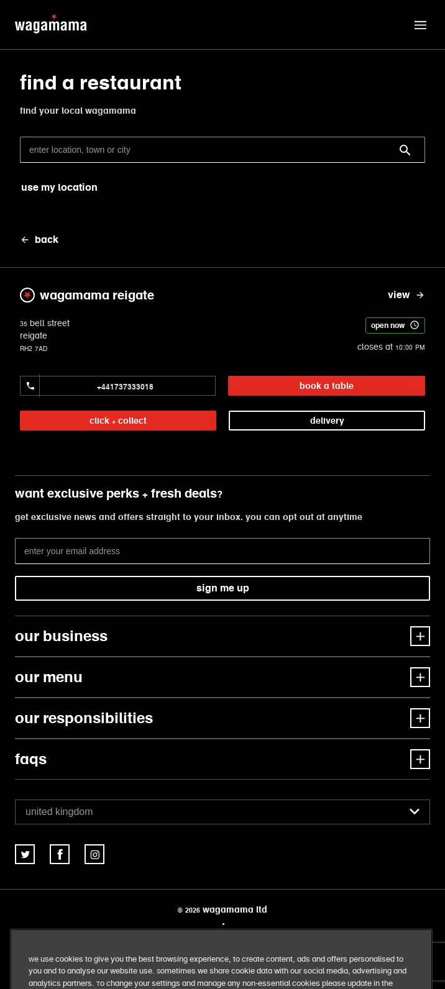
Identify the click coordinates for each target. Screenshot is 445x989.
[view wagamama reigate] (406, 295)
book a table (327, 386)
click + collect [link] (118, 421)
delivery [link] (327, 421)
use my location (59, 187)
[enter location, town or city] (222, 150)
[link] (25, 854)
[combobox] (222, 812)
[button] (420, 25)
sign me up (222, 588)
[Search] (405, 150)
